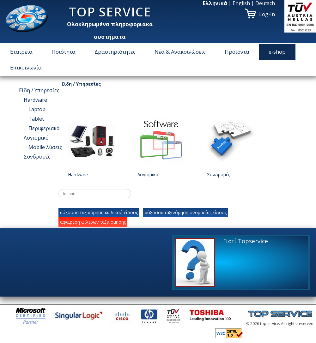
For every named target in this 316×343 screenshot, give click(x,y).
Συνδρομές (37, 156)
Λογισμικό (36, 137)
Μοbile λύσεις (45, 147)
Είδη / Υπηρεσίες (39, 90)
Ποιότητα (64, 51)
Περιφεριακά (43, 128)
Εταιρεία (21, 51)
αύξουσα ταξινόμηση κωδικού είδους (99, 212)
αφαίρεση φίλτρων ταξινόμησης (93, 222)
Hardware (35, 99)
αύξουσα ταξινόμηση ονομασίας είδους (186, 212)
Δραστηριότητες (115, 51)
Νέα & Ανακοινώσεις (180, 51)
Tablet (36, 118)
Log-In (267, 14)
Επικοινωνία (26, 67)
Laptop (37, 109)
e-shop (277, 51)
